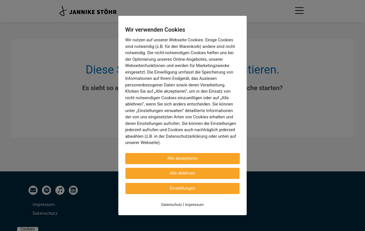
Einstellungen (182, 188)
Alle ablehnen (182, 173)
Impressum (194, 204)
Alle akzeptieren (182, 158)
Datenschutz (171, 204)
